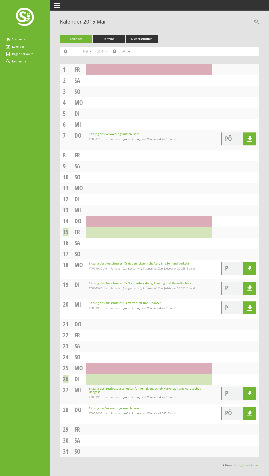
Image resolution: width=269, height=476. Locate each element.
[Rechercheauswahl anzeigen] (255, 22)
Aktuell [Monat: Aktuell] (126, 51)
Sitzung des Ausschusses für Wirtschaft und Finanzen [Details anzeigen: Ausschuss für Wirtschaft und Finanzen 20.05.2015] (125, 303)
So (77, 91)
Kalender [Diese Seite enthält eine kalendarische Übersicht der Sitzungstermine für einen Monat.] (15, 46)
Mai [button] (87, 51)
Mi (77, 124)
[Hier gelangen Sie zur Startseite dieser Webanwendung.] (25, 17)
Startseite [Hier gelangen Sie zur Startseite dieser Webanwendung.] (15, 39)
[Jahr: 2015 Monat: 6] (114, 51)
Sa (77, 80)
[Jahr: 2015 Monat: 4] (65, 51)
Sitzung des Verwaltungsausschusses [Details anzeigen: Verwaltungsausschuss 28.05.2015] (114, 408)
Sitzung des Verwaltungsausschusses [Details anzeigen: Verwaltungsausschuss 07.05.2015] (114, 134)
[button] (25, 54)
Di (77, 113)
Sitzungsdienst (246, 465)
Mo (78, 102)
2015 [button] (102, 51)
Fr (77, 69)
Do (77, 135)
